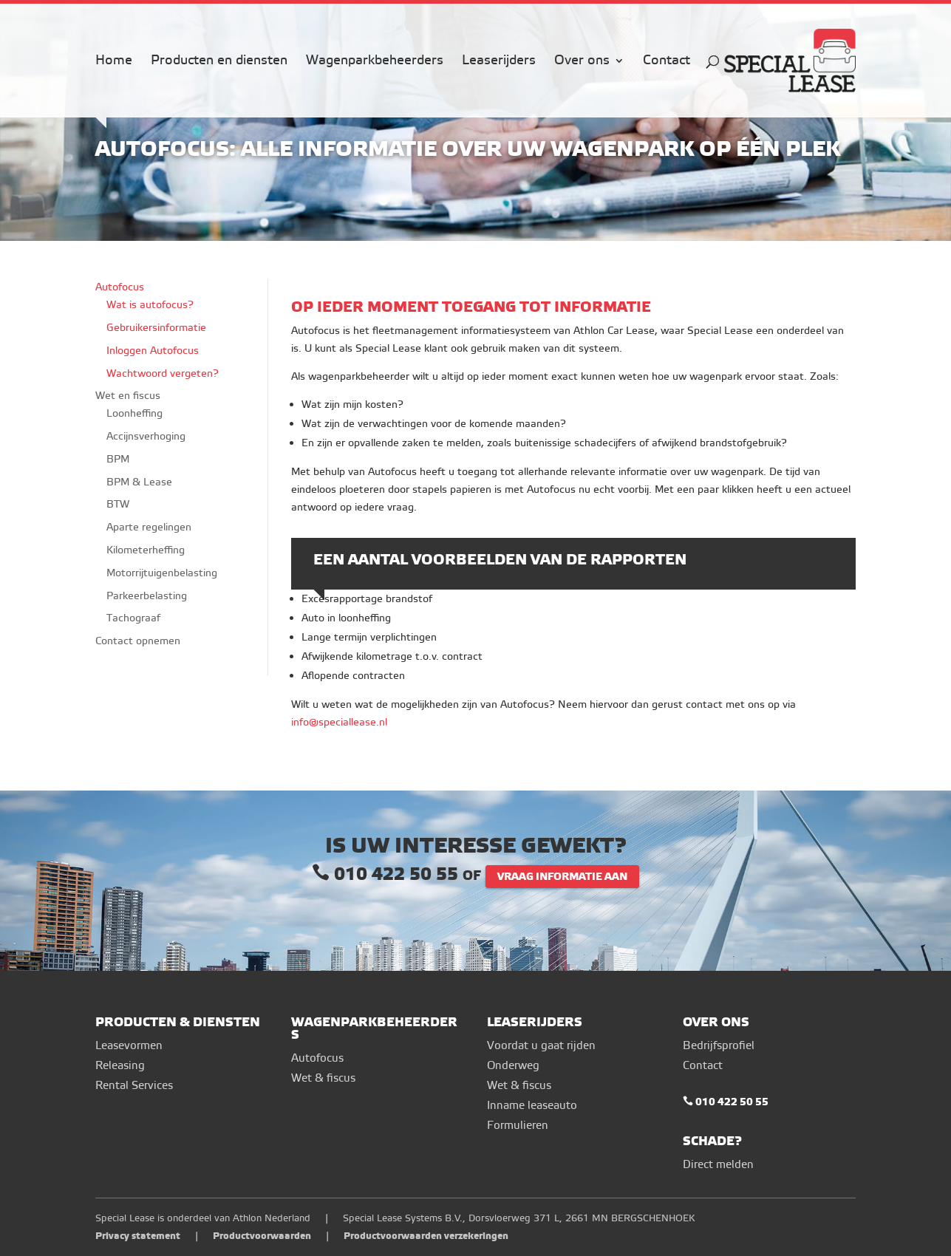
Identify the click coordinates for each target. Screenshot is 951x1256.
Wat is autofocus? (150, 305)
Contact (666, 62)
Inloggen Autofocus (152, 351)
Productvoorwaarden (262, 1235)
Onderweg (513, 1066)
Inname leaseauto (532, 1106)
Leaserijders (499, 62)
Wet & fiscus (323, 1078)
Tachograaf (133, 618)
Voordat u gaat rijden (541, 1046)
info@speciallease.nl (339, 722)
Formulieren (517, 1126)
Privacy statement (137, 1235)
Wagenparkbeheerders (374, 62)
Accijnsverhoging (145, 436)
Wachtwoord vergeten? (162, 373)
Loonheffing (134, 413)
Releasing (120, 1066)
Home (113, 62)
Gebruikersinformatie (156, 328)
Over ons (582, 62)
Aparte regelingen (148, 527)
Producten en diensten (219, 62)
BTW (117, 504)
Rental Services (134, 1086)
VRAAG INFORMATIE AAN (562, 877)
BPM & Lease (139, 482)
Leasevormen (129, 1046)
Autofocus (119, 287)
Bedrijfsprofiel (718, 1046)
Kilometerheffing (145, 550)
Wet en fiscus (127, 396)
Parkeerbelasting (146, 596)
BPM (117, 459)
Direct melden (718, 1165)
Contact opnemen (137, 641)
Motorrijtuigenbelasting (161, 573)
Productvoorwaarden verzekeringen (426, 1235)
